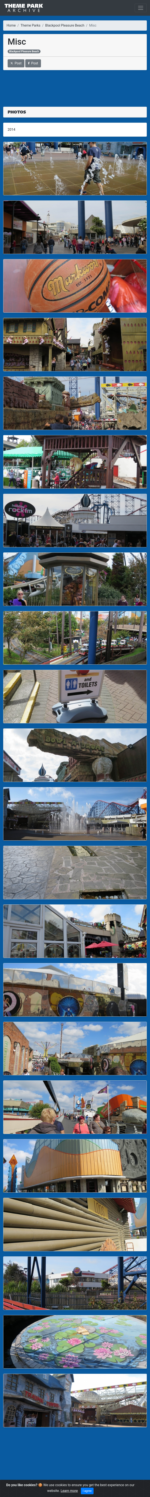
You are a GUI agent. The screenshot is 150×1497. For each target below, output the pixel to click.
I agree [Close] (87, 1491)
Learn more (69, 1491)
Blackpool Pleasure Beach (64, 25)
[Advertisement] (75, 85)
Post (16, 63)
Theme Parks (31, 25)
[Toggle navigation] (141, 8)
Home (11, 25)
